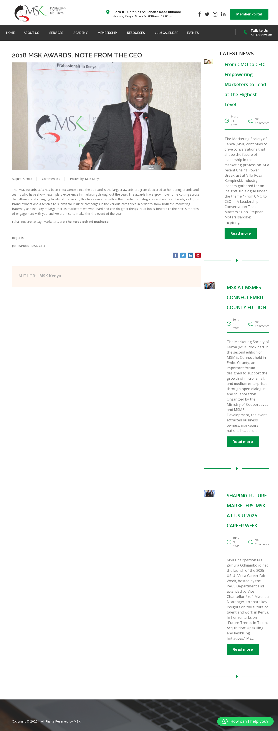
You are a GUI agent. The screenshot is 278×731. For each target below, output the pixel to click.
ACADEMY (86, 32)
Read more (240, 235)
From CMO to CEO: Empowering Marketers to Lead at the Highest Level (245, 86)
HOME (11, 32)
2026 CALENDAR (175, 32)
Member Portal (249, 13)
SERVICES (60, 32)
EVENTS (203, 32)
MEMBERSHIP (114, 32)
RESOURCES (144, 32)
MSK (77, 721)
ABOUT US (34, 32)
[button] (245, 721)
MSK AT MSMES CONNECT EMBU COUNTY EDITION (246, 299)
